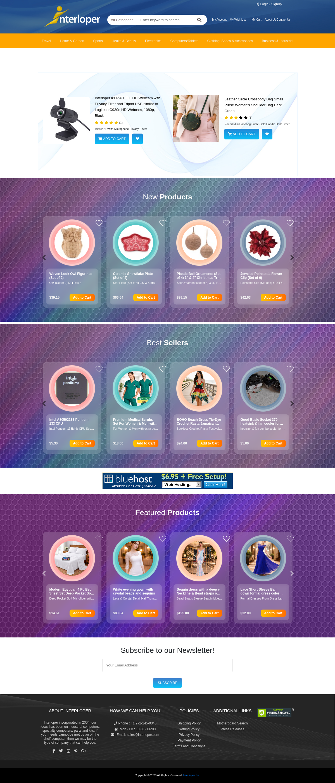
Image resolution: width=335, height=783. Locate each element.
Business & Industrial (277, 41)
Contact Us (283, 19)
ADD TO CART (111, 139)
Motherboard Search (232, 723)
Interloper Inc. (191, 775)
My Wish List (238, 19)
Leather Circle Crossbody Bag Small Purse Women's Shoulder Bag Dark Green (253, 105)
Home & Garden (72, 41)
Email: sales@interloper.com (135, 735)
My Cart (257, 19)
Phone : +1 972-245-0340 (135, 723)
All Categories (122, 20)
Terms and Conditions (189, 746)
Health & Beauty (124, 41)
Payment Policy (189, 740)
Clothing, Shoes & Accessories (230, 41)
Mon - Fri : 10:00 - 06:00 (135, 729)
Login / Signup (268, 4)
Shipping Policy (189, 723)
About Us (270, 19)
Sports (98, 41)
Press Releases (232, 729)
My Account (219, 19)
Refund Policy (189, 729)
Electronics (153, 41)
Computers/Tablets (184, 41)
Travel (46, 41)
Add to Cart (82, 297)
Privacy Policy (189, 735)
